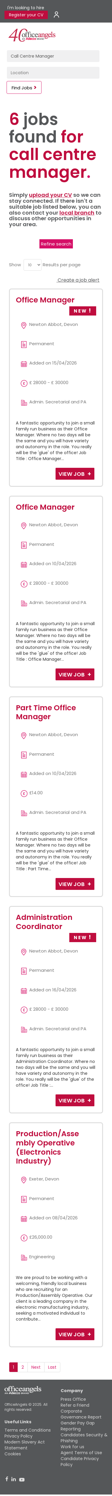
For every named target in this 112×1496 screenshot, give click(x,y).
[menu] (33, 265)
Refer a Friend (75, 1405)
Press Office (73, 1399)
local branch (76, 212)
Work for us (72, 1447)
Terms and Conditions (27, 1430)
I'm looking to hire (25, 8)
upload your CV (50, 195)
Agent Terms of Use (81, 1453)
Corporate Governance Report (81, 1414)
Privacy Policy (18, 1436)
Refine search (56, 244)
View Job (72, 474)
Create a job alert (77, 280)
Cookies (12, 1454)
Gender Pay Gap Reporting (78, 1426)
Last (52, 1367)
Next (36, 1367)
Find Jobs (22, 88)
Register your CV (26, 15)
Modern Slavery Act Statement (24, 1445)
